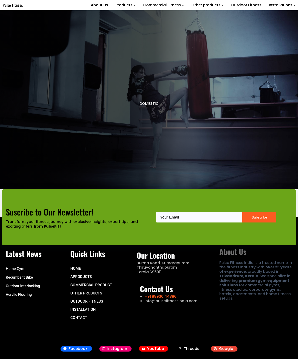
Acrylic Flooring (19, 294)
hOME (75, 268)
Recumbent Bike (19, 277)
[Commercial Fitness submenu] (183, 5)
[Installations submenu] (294, 5)
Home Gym (15, 269)
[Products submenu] (134, 5)
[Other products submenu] (222, 5)
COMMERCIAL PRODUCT (91, 285)
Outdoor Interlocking (23, 286)
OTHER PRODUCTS (86, 293)
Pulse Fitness (13, 5)
